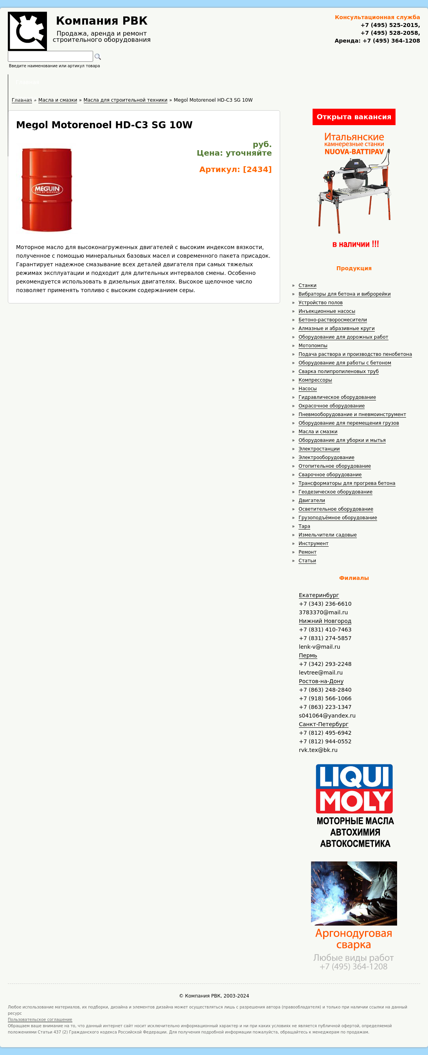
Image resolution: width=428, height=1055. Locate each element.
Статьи (307, 560)
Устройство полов (321, 302)
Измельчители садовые (328, 535)
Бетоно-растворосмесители (333, 320)
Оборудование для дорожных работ (343, 337)
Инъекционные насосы (327, 311)
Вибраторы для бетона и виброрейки (344, 294)
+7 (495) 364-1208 (390, 41)
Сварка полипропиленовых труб (339, 371)
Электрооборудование (326, 457)
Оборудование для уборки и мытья (342, 440)
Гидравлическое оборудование (337, 397)
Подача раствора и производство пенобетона (355, 354)
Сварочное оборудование (330, 474)
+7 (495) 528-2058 (389, 33)
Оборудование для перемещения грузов (349, 423)
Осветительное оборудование (336, 509)
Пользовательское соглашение (40, 1019)
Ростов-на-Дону (321, 681)
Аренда (161, 82)
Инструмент (313, 543)
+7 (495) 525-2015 (389, 25)
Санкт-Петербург (324, 724)
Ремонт (308, 552)
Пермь (308, 655)
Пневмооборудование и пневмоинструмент (352, 414)
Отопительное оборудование (335, 466)
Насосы (308, 388)
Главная (117, 82)
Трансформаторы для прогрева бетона (347, 483)
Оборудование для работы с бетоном (345, 363)
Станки (308, 285)
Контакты (304, 82)
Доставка (255, 82)
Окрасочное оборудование (332, 406)
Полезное (207, 82)
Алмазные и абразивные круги (336, 328)
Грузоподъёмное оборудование (338, 517)
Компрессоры (315, 380)
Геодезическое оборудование (335, 492)
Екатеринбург (319, 595)
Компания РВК (102, 20)
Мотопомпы (313, 345)
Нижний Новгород (325, 621)
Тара (304, 526)
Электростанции (319, 449)
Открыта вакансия (354, 117)
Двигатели (312, 500)
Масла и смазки (318, 431)
